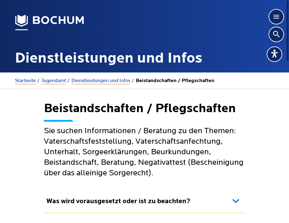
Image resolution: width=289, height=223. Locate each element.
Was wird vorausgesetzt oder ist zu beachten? (118, 201)
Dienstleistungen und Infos (100, 80)
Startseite (25, 80)
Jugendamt (53, 80)
